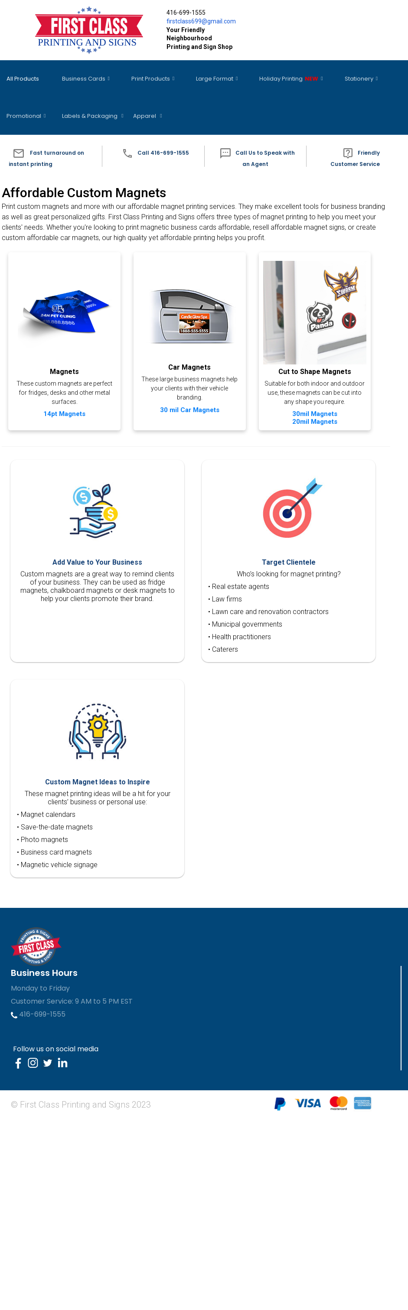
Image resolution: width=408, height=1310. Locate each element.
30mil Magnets (68, 571)
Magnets (68, 352)
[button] (51, 130)
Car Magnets (187, 351)
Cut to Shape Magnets (68, 529)
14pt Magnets (68, 394)
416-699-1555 (38, 1206)
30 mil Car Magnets (187, 393)
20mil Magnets (68, 579)
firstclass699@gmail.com (201, 21)
